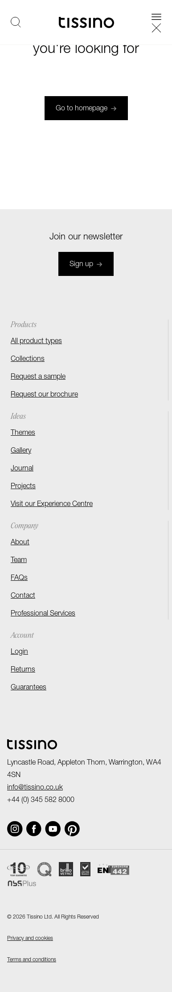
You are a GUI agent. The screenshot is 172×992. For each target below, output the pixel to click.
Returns (23, 670)
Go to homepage (86, 109)
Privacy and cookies (30, 938)
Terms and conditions (31, 960)
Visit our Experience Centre (52, 504)
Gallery (21, 451)
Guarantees (28, 688)
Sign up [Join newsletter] (86, 264)
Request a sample (38, 377)
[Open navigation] (156, 22)
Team (19, 560)
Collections (28, 359)
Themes (23, 433)
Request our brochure (44, 395)
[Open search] (16, 22)
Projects (23, 486)
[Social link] (15, 829)
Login (19, 652)
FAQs (19, 578)
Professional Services (43, 614)
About (20, 543)
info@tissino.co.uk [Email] (35, 788)
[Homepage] (86, 22)
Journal (22, 469)
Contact (23, 596)
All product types (36, 341)
